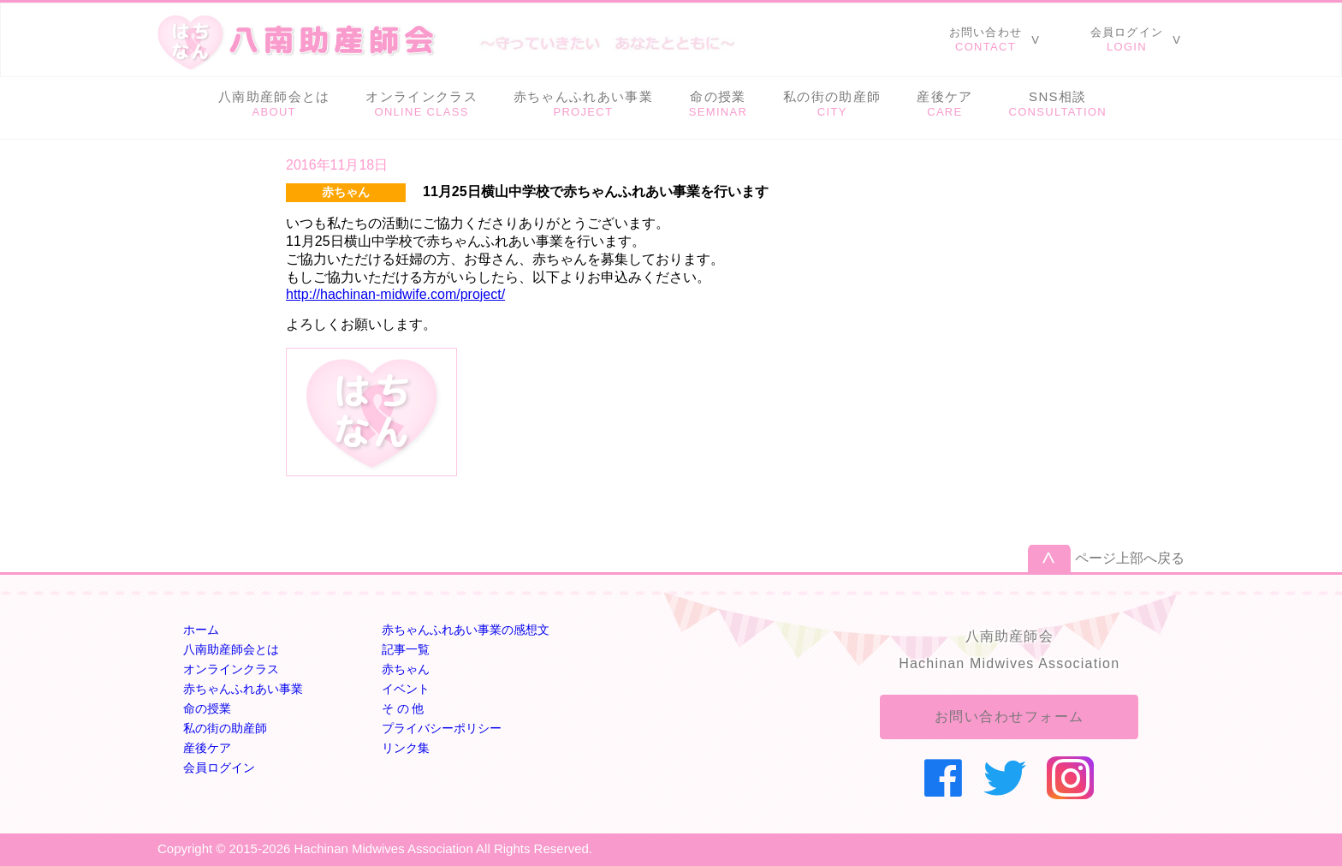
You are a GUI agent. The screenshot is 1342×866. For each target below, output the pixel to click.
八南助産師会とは (231, 649)
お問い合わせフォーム (1009, 716)
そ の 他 (403, 708)
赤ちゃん (406, 669)
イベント (406, 689)
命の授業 (207, 708)
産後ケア (207, 748)
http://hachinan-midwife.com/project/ (395, 294)
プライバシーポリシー (442, 728)
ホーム (201, 629)
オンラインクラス (231, 669)
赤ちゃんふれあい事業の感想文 (465, 629)
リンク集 (406, 748)
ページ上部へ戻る (1130, 558)
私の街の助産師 (225, 728)
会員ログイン (219, 767)
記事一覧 (406, 649)
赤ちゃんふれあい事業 (243, 689)
